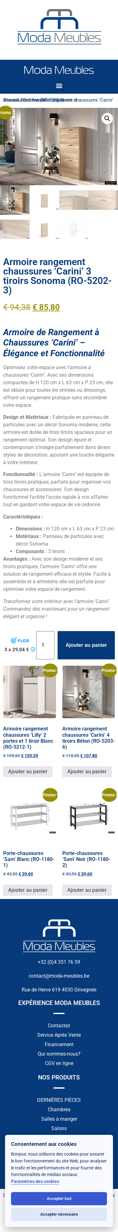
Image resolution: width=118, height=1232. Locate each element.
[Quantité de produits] (45, 646)
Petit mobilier (37, 100)
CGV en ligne (59, 1064)
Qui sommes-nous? (59, 1054)
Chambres (59, 1110)
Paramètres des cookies (35, 1181)
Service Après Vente (59, 1036)
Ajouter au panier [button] (28, 772)
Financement (59, 1045)
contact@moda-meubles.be (59, 976)
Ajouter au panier (86, 645)
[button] (59, 85)
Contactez (59, 1026)
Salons (59, 1129)
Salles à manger (59, 1120)
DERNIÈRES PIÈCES (59, 1101)
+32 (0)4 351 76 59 (59, 963)
